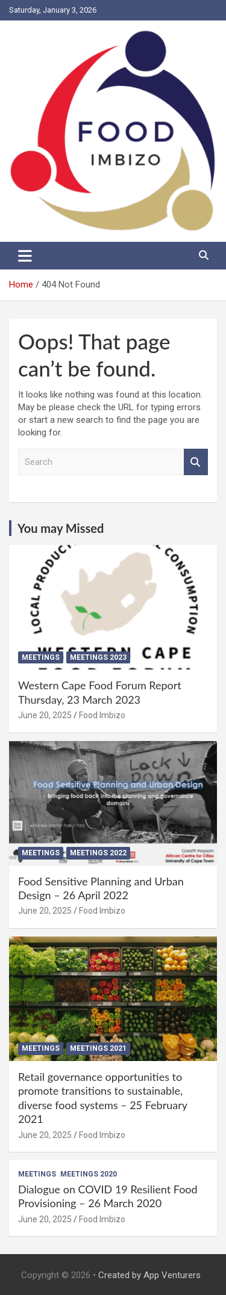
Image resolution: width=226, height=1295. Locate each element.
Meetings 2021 (98, 1048)
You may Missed (60, 528)
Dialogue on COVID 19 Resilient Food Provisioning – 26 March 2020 (108, 1196)
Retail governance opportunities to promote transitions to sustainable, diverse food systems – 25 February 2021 (102, 1097)
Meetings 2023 (98, 657)
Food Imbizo (102, 715)
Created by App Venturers (149, 1275)
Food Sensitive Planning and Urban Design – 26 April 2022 (101, 888)
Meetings (41, 657)
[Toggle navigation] (25, 255)
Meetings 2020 (88, 1174)
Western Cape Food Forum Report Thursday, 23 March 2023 (99, 692)
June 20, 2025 (45, 715)
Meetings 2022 (98, 853)
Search (196, 462)
